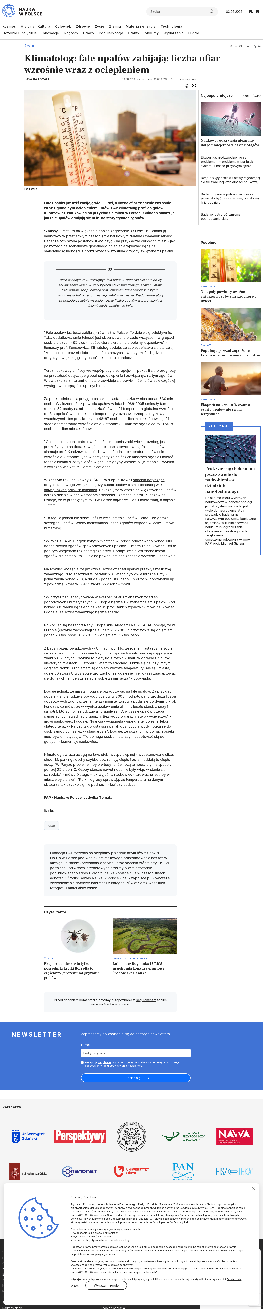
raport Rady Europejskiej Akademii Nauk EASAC (113, 625)
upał (51, 826)
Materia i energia (141, 26)
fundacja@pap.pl (185, 1268)
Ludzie (193, 33)
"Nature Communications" (150, 236)
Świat (206, 345)
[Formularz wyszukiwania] (182, 11)
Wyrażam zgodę (106, 1285)
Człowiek (63, 26)
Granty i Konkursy (143, 33)
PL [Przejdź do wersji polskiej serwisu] (251, 11)
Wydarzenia (174, 33)
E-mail (85, 1045)
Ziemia (115, 26)
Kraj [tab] (246, 96)
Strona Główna (239, 46)
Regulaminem (146, 1000)
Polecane (219, 426)
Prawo (88, 33)
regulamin (104, 1062)
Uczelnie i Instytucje (19, 33)
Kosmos (9, 26)
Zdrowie (83, 26)
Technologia (171, 26)
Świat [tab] (257, 96)
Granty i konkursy (130, 958)
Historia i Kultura (35, 26)
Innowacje (50, 33)
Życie (99, 26)
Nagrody (71, 33)
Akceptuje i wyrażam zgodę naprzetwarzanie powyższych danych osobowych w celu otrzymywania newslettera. (133, 1064)
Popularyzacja (111, 33)
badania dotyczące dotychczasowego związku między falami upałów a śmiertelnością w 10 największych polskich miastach (104, 485)
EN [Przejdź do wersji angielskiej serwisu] (258, 12)
